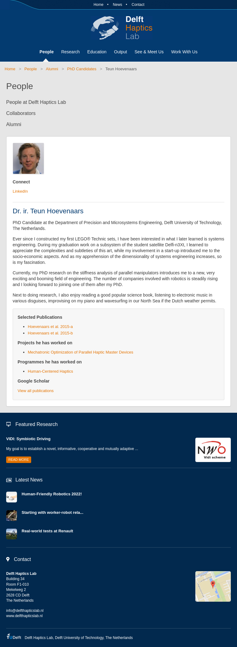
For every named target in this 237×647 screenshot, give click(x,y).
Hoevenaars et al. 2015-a (50, 326)
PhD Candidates (82, 69)
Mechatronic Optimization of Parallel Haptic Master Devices (80, 352)
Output (120, 51)
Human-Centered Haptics (50, 371)
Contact (137, 4)
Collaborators (20, 113)
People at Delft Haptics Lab (36, 102)
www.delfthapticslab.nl (24, 616)
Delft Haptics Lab (118, 28)
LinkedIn (20, 191)
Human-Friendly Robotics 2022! (52, 494)
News (117, 4)
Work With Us (184, 51)
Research (70, 51)
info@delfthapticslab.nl (25, 610)
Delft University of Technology (79, 638)
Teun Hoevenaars (121, 69)
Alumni (52, 69)
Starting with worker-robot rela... (52, 512)
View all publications (36, 390)
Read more (18, 459)
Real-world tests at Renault (47, 531)
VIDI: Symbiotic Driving (28, 438)
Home (98, 4)
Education (96, 51)
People (47, 51)
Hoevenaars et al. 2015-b (50, 333)
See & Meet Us (149, 51)
